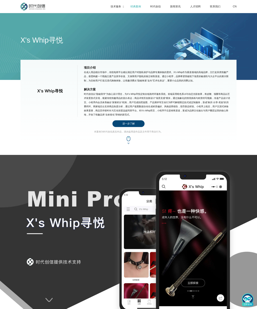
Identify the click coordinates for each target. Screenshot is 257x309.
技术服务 (116, 6)
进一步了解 (128, 123)
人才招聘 (195, 6)
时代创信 (155, 6)
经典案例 (135, 6)
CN (233, 6)
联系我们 (215, 6)
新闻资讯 (175, 6)
